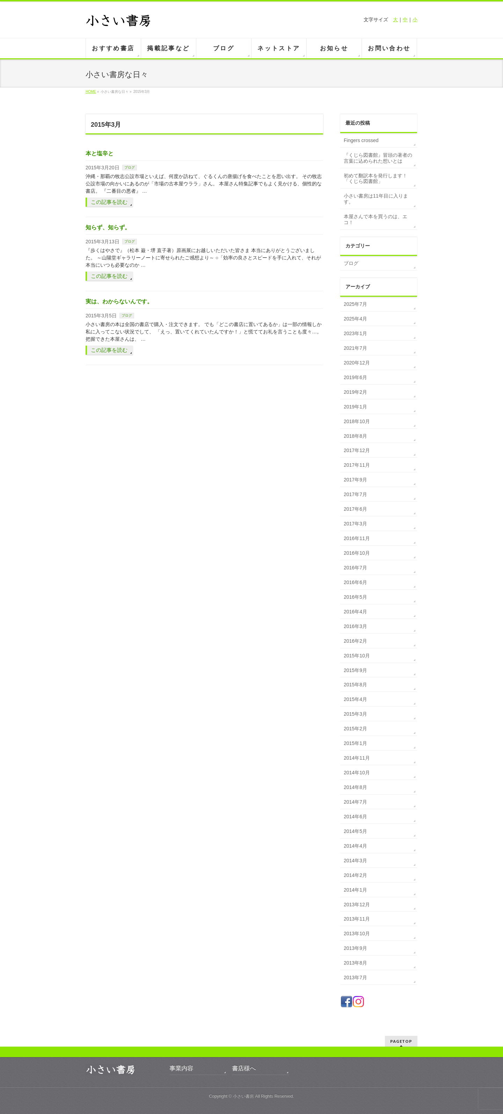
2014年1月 (355, 890)
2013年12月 (357, 904)
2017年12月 (357, 450)
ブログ (129, 167)
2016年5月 (355, 597)
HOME (91, 92)
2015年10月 (357, 655)
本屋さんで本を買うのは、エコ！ (375, 219)
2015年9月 (355, 670)
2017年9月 (355, 479)
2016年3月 (355, 626)
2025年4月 (355, 319)
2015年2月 (355, 728)
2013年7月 (355, 977)
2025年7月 (355, 304)
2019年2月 (355, 392)
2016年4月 (355, 611)
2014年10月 (357, 772)
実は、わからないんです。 (119, 301)
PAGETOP (401, 1041)
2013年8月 (355, 963)
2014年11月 (357, 758)
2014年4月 (355, 846)
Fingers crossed (361, 140)
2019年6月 (355, 377)
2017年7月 (355, 494)
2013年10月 (357, 933)
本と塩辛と (100, 153)
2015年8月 (355, 684)
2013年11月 (357, 919)
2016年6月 (355, 582)
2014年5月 (355, 831)
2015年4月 (355, 699)
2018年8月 (355, 436)
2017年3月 (355, 523)
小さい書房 (243, 1096)
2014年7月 (355, 802)
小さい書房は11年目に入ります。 (376, 199)
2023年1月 (355, 333)
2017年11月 (357, 465)
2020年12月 (357, 363)
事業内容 (181, 1068)
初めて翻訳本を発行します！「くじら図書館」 (375, 178)
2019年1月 (355, 407)
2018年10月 (357, 421)
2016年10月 (357, 553)
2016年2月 (355, 641)
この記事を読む (109, 202)
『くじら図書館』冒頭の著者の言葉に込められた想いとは (378, 158)
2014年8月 (355, 787)
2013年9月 (355, 948)
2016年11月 (357, 538)
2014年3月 (355, 860)
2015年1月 (355, 743)
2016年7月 (355, 567)
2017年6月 (355, 509)
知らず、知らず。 (108, 227)
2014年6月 (355, 816)
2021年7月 (355, 348)
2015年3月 (355, 714)
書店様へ (244, 1068)
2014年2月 (355, 875)
